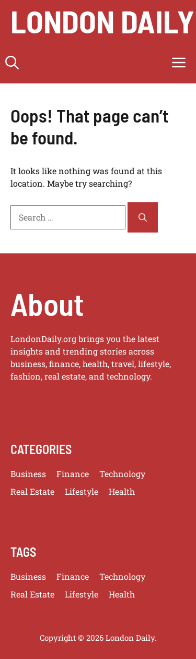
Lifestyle (81, 491)
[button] (12, 62)
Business (28, 473)
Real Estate (32, 491)
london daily (102, 21)
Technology (122, 473)
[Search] (143, 217)
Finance (72, 473)
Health (122, 491)
